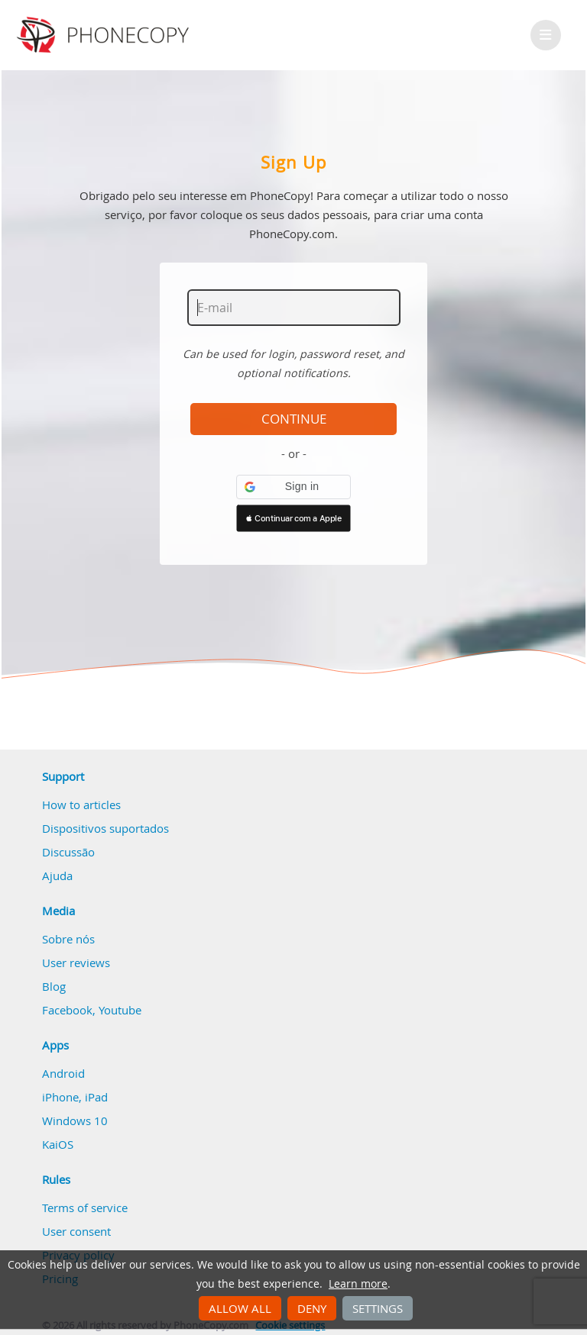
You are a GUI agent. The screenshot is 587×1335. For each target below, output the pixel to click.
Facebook (67, 1009)
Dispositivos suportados (105, 828)
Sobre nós (68, 938)
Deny (311, 1308)
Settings (377, 1308)
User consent (76, 1231)
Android (63, 1073)
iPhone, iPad (75, 1096)
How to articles (81, 804)
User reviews (76, 962)
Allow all (240, 1308)
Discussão (68, 851)
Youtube (120, 1009)
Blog (54, 986)
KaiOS (57, 1144)
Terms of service (85, 1207)
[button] (293, 487)
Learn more (358, 1284)
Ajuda (57, 875)
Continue (293, 419)
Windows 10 (75, 1120)
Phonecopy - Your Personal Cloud (105, 35)
